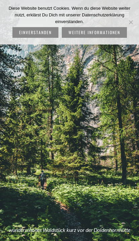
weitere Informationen (94, 32)
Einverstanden (35, 32)
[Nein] (130, 22)
